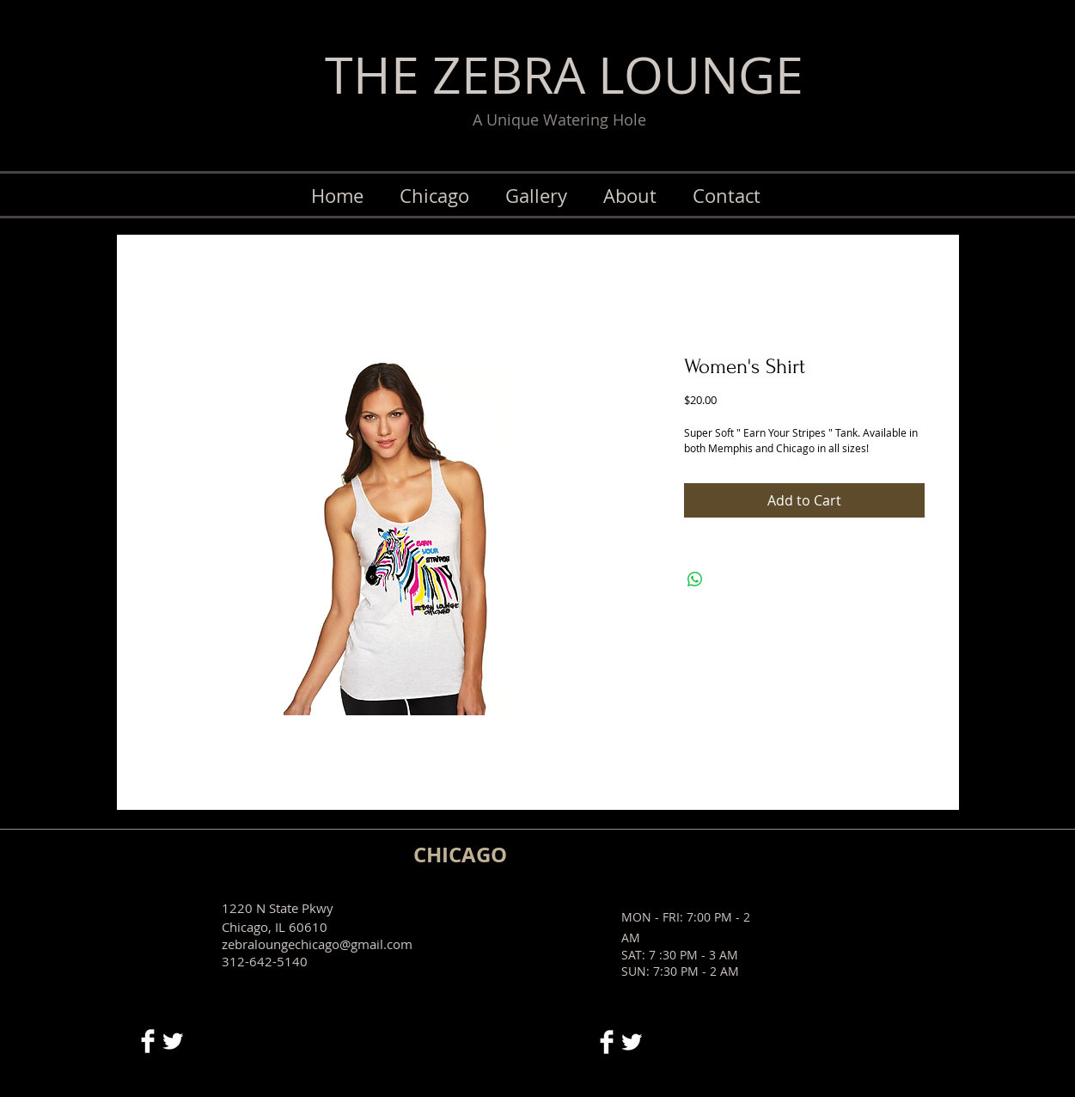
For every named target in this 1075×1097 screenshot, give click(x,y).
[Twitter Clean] (173, 1041)
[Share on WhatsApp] (695, 579)
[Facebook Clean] (148, 1041)
